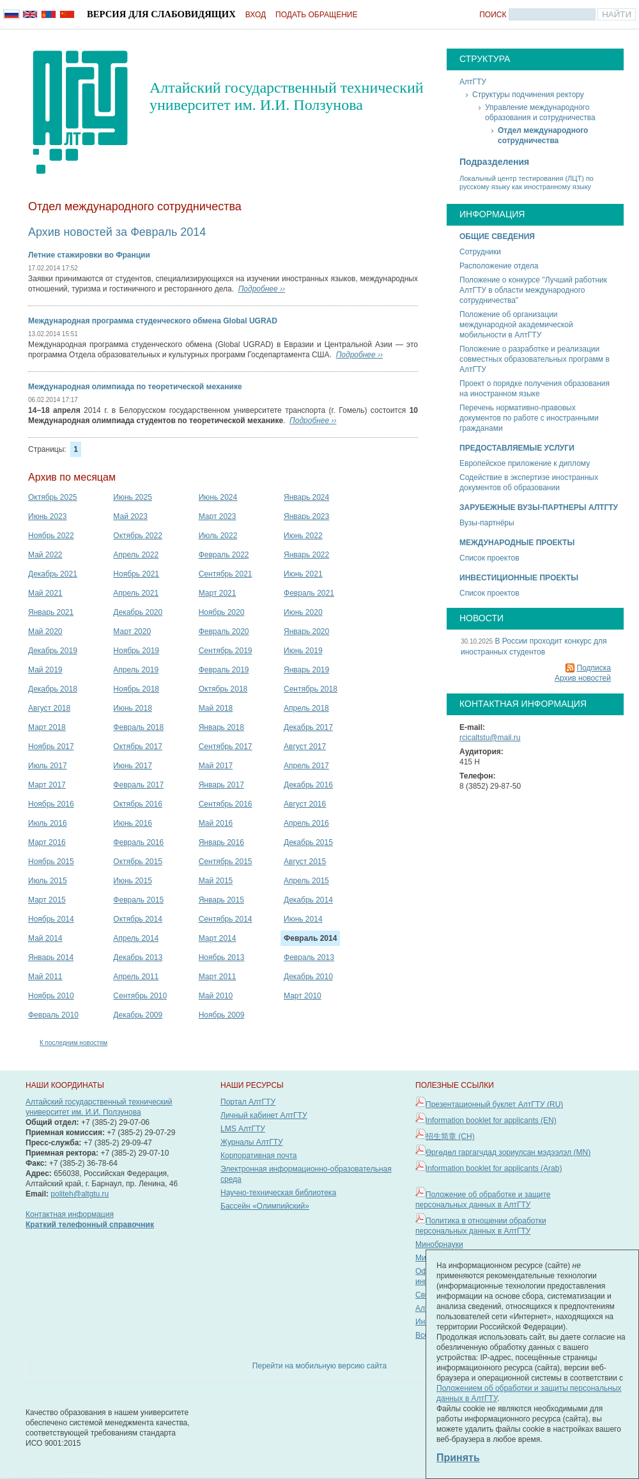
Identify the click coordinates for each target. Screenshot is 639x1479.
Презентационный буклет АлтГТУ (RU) (494, 1104)
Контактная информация (70, 1214)
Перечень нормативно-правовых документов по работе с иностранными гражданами (529, 418)
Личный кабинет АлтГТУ (263, 1115)
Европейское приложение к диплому (524, 463)
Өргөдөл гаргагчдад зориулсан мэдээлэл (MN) (508, 1152)
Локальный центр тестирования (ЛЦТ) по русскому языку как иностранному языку (526, 182)
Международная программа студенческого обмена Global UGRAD (152, 320)
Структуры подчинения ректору (528, 94)
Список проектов (489, 558)
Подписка (594, 667)
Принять (458, 1457)
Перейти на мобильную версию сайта (319, 1365)
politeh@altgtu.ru (79, 1193)
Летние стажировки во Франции (89, 255)
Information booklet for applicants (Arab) (494, 1168)
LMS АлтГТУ (242, 1128)
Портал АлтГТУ (247, 1101)
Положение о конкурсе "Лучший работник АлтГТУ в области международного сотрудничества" (533, 290)
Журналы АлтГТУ (251, 1142)
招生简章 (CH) (450, 1136)
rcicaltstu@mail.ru (490, 737)
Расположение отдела (498, 265)
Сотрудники (480, 251)
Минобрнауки (439, 1244)
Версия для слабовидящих (161, 14)
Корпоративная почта (258, 1155)
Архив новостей (583, 678)
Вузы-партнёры (486, 522)
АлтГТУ (472, 81)
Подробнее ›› (261, 288)
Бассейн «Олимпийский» (264, 1206)
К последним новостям (73, 1042)
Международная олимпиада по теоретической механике (135, 386)
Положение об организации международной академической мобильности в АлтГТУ (516, 324)
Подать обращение (316, 14)
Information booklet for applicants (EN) (491, 1120)
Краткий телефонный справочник (90, 1224)
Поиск (492, 14)
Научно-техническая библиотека (278, 1192)
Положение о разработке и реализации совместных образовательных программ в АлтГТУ (534, 359)
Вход (255, 14)
